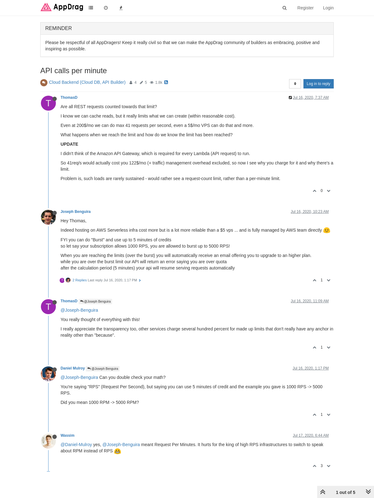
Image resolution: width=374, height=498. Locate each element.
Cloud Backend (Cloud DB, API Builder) (87, 82)
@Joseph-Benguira (79, 310)
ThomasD (69, 97)
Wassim (68, 435)
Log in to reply (318, 84)
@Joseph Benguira (95, 301)
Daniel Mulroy (73, 368)
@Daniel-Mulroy (76, 444)
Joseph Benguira (76, 211)
